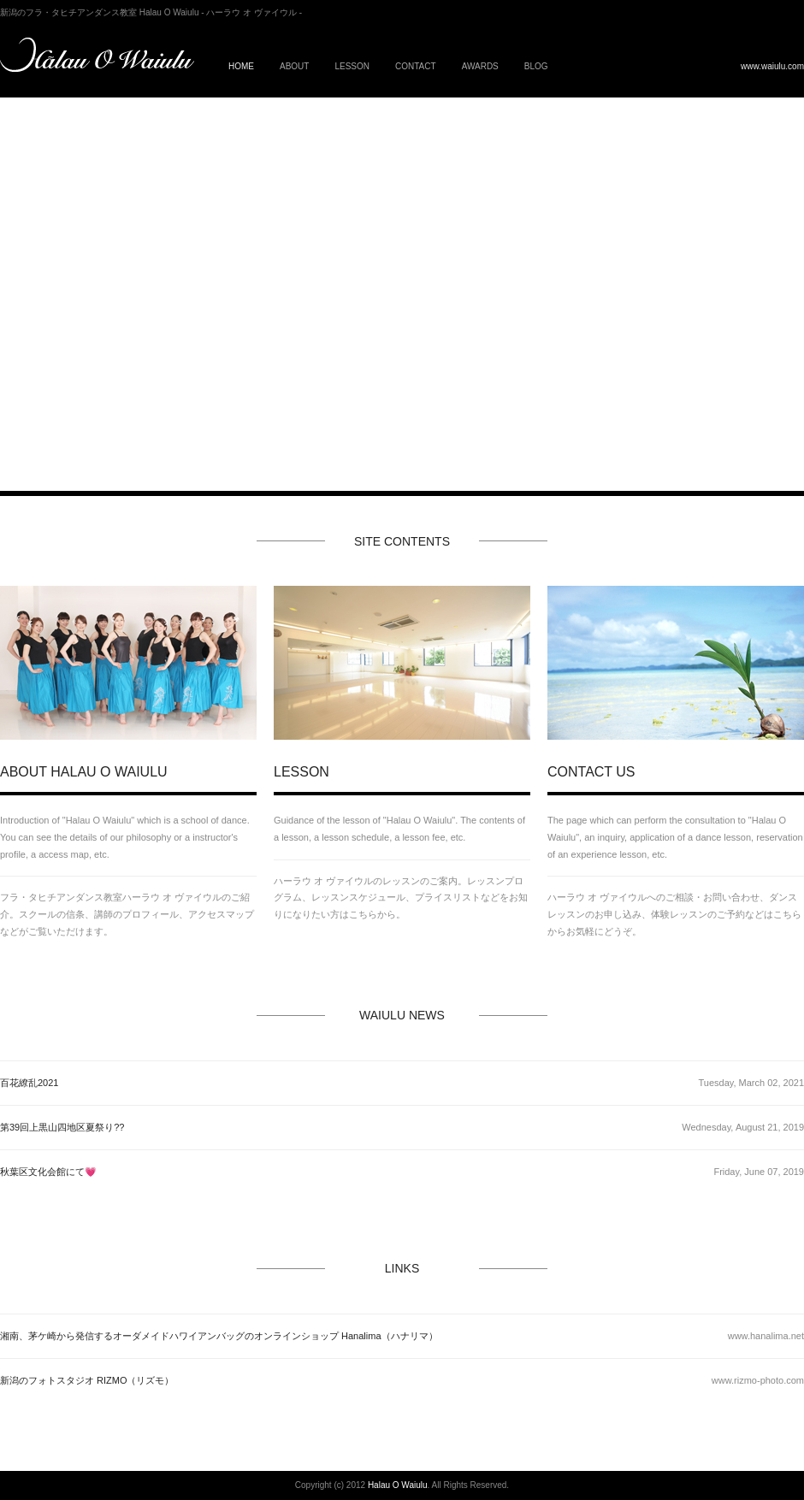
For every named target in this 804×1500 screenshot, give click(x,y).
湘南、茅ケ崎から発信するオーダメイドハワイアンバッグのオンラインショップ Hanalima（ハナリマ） (219, 1336)
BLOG (536, 66)
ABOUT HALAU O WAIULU (84, 772)
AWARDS (480, 66)
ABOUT (294, 66)
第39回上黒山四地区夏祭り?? (62, 1127)
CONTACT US (591, 772)
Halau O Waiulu (398, 1485)
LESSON (351, 66)
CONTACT (415, 66)
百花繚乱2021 (29, 1083)
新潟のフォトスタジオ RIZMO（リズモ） (87, 1380)
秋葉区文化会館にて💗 (48, 1171)
